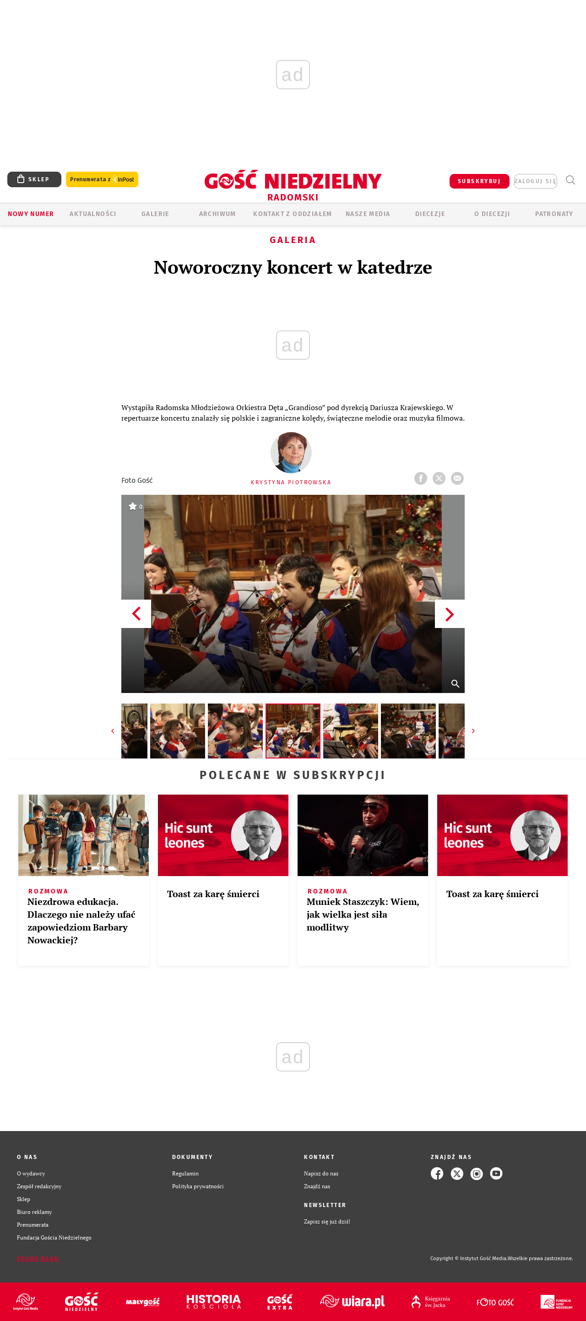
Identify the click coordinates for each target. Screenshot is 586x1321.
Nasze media (368, 214)
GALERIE (155, 214)
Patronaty (554, 214)
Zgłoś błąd (38, 1259)
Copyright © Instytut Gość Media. (469, 1258)
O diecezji (492, 214)
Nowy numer (31, 214)
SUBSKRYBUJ (479, 181)
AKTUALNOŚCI (93, 214)
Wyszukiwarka (570, 180)
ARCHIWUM (217, 214)
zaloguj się (536, 181)
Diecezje (430, 214)
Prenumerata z (102, 179)
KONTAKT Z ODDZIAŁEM (292, 214)
